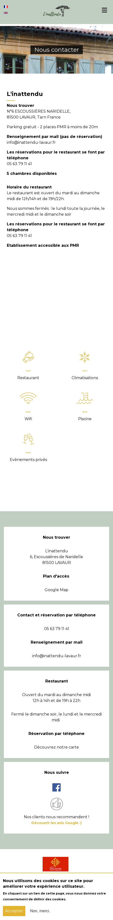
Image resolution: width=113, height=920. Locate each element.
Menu (106, 10)
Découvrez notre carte (56, 747)
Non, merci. (40, 911)
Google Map (56, 590)
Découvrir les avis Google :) (56, 823)
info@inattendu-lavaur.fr (56, 656)
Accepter (14, 911)
